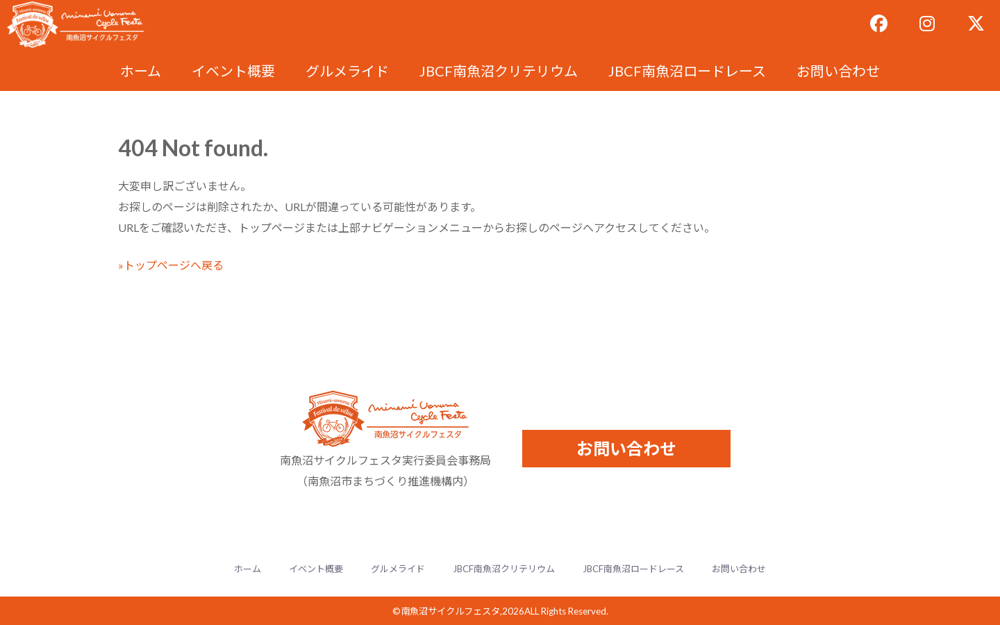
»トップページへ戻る (171, 265)
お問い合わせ (838, 70)
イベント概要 (233, 70)
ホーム (140, 70)
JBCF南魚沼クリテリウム (498, 70)
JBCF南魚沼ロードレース (687, 70)
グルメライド (347, 70)
